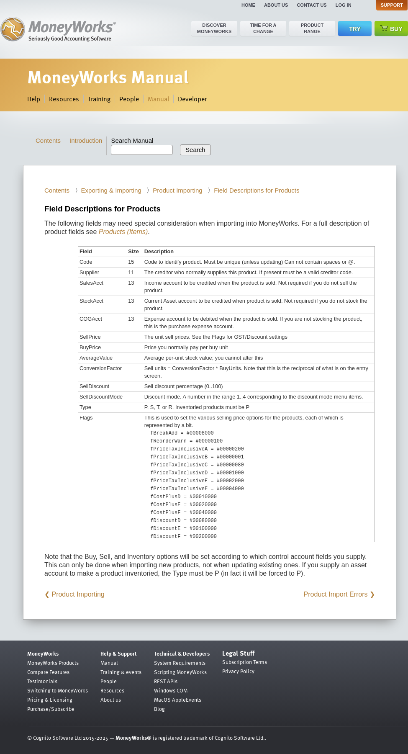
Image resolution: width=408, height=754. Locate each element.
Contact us (311, 5)
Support (392, 5)
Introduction (85, 140)
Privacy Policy (238, 671)
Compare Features (48, 672)
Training (99, 99)
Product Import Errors (336, 594)
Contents (48, 140)
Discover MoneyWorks (214, 28)
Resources (64, 99)
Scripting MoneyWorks (180, 672)
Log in (344, 5)
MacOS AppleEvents (177, 699)
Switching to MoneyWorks (57, 690)
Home (248, 5)
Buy (391, 28)
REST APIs (165, 681)
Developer (192, 99)
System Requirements (179, 663)
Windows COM (170, 690)
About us (276, 5)
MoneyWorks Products (53, 663)
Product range (312, 28)
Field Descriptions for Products (256, 190)
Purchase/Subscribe (50, 709)
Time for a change (263, 28)
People (129, 99)
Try (354, 29)
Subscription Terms (244, 662)
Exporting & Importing (111, 190)
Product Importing (177, 190)
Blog (159, 709)
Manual (158, 99)
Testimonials (42, 681)
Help (33, 99)
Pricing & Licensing (49, 699)
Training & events (120, 672)
